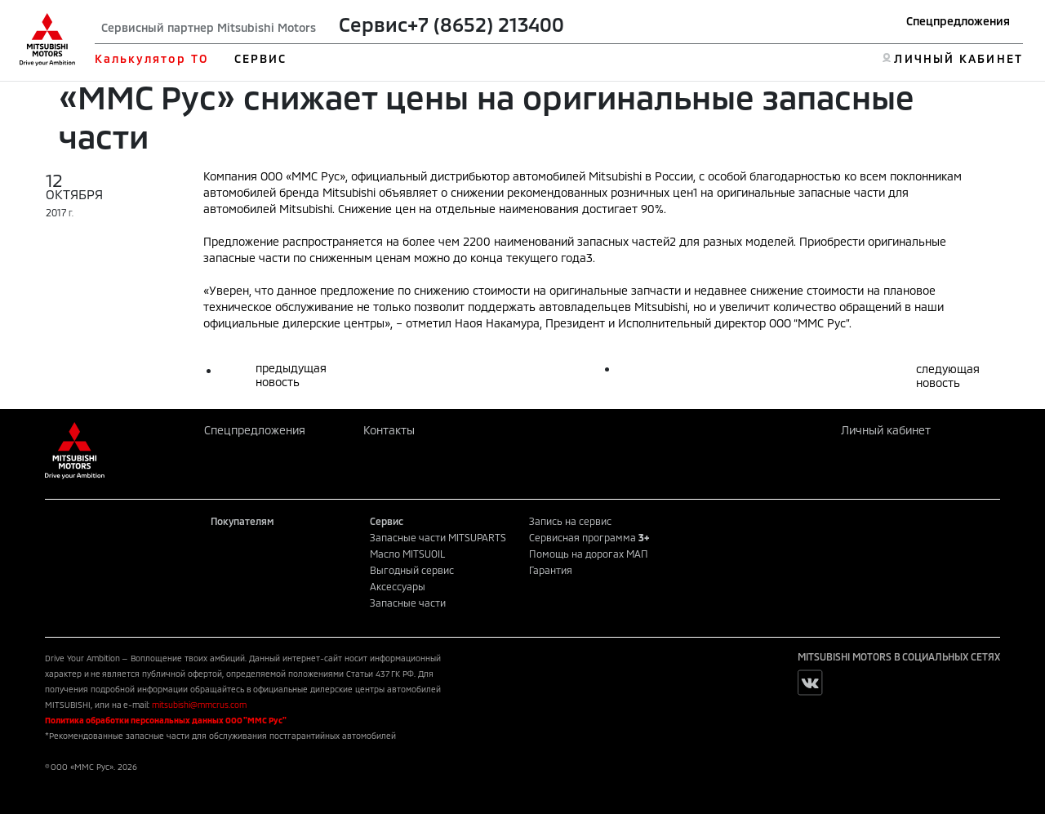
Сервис (373, 24)
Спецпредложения (958, 21)
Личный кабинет (886, 430)
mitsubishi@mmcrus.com (199, 704)
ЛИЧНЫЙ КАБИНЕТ (958, 58)
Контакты (389, 430)
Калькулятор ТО (151, 58)
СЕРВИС (260, 58)
